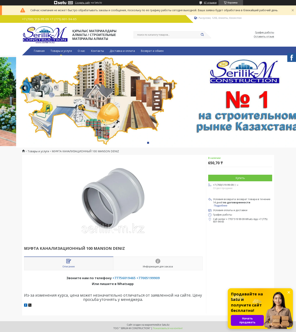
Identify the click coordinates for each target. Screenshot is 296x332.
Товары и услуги (61, 51)
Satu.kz (165, 324)
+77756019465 (124, 278)
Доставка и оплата (122, 51)
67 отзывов (210, 2)
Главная (39, 51)
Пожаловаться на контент (168, 328)
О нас (81, 51)
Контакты (97, 51)
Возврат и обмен (152, 51)
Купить (240, 178)
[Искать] (202, 34)
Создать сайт (82, 2)
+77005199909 (148, 278)
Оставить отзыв (264, 36)
